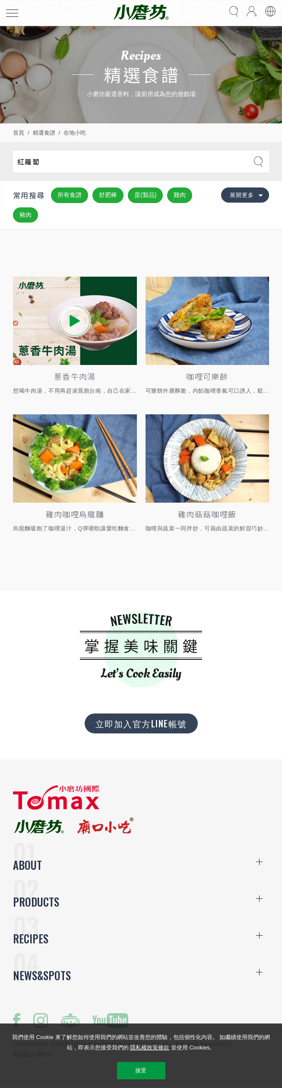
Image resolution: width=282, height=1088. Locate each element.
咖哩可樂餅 (207, 376)
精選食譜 (44, 132)
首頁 (18, 132)
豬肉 (25, 214)
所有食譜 (69, 194)
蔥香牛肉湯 (75, 376)
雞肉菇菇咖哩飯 (207, 514)
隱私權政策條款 (149, 1047)
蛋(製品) (145, 194)
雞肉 (180, 194)
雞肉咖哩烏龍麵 (75, 514)
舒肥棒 (108, 194)
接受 (141, 1070)
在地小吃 (74, 132)
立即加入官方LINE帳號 (141, 723)
